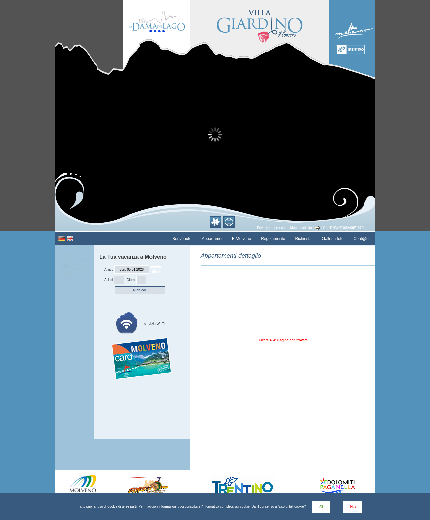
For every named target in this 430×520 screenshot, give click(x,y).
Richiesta (303, 238)
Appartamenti (213, 238)
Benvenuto (181, 238)
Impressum (279, 228)
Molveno (243, 238)
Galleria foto (333, 238)
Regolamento (273, 238)
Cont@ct (362, 238)
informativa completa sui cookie (226, 506)
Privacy (262, 228)
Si (321, 506)
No (353, 506)
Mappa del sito (301, 228)
